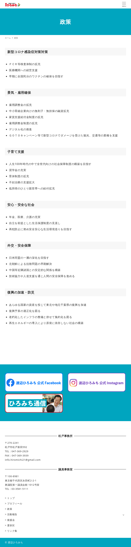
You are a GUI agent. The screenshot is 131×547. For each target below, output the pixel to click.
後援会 (11, 520)
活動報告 (12, 514)
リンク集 (12, 530)
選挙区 (11, 525)
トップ (11, 498)
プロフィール (14, 503)
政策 (9, 508)
